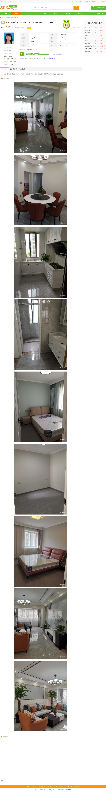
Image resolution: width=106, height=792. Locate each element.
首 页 (6, 13)
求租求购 (79, 13)
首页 (8, 17)
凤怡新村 (87, 43)
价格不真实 (53, 58)
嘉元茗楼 (87, 27)
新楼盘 (56, 13)
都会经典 (87, 30)
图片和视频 (13, 69)
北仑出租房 (42, 786)
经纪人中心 (63, 786)
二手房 (16, 13)
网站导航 (94, 1)
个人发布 (86, 1)
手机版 (3, 1)
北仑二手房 (34, 786)
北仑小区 (49, 786)
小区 (36, 13)
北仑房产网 (68, 789)
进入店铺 (8, 47)
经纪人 (46, 13)
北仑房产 (72, 1)
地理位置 (22, 69)
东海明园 (87, 32)
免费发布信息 (100, 7)
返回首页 (8, 1)
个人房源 (67, 13)
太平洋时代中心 (89, 38)
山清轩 (87, 35)
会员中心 (78, 1)
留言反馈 (70, 786)
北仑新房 (56, 786)
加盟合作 (101, 1)
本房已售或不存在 (43, 58)
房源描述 (4, 69)
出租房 (26, 13)
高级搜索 (100, 13)
